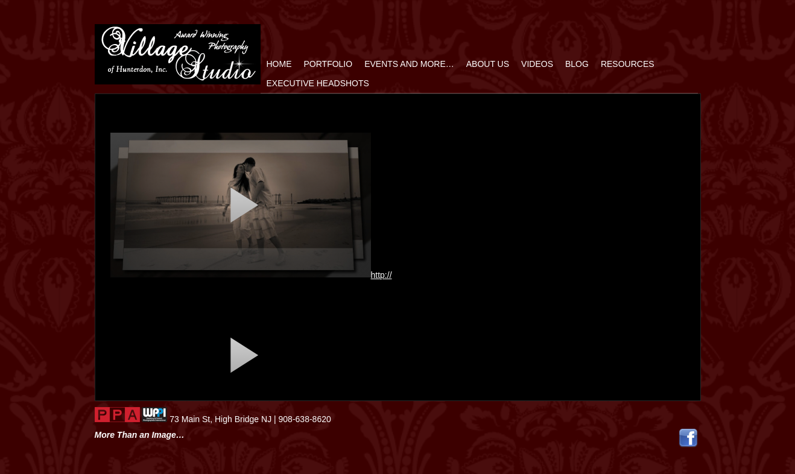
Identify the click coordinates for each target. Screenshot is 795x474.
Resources (627, 64)
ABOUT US (487, 64)
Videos (537, 64)
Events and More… (409, 64)
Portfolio (328, 64)
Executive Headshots (318, 83)
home (279, 64)
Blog (577, 64)
